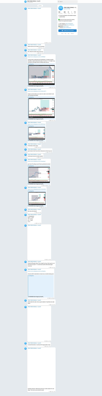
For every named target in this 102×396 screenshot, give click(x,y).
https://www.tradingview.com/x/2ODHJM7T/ (37, 91)
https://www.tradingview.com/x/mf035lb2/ (36, 56)
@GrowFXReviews (67, 27)
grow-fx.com (66, 26)
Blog (65, 33)
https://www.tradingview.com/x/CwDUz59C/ (37, 189)
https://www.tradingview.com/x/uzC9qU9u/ (37, 271)
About (62, 33)
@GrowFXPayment (70, 24)
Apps (68, 33)
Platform (72, 33)
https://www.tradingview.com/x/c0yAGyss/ (37, 161)
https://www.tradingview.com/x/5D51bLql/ (36, 124)
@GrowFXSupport (69, 23)
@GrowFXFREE (67, 8)
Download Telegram (67, 30)
